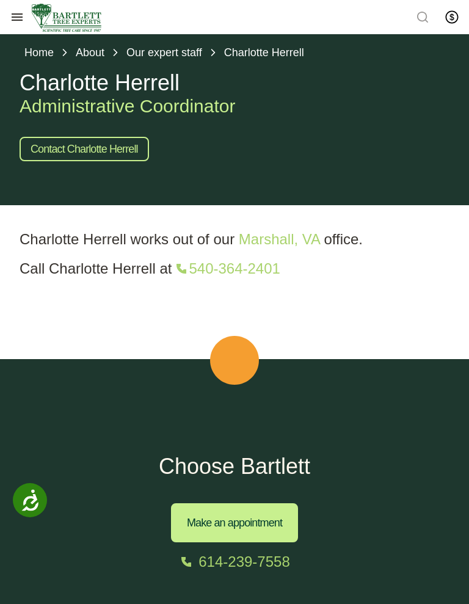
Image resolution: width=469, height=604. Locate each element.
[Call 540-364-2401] (227, 268)
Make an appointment (234, 523)
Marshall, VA (279, 239)
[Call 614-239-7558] (234, 562)
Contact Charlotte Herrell (84, 149)
